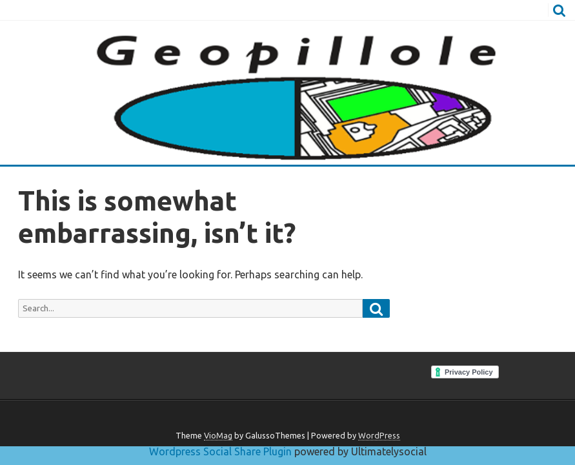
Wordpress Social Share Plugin (221, 451)
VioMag (218, 435)
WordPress (379, 435)
